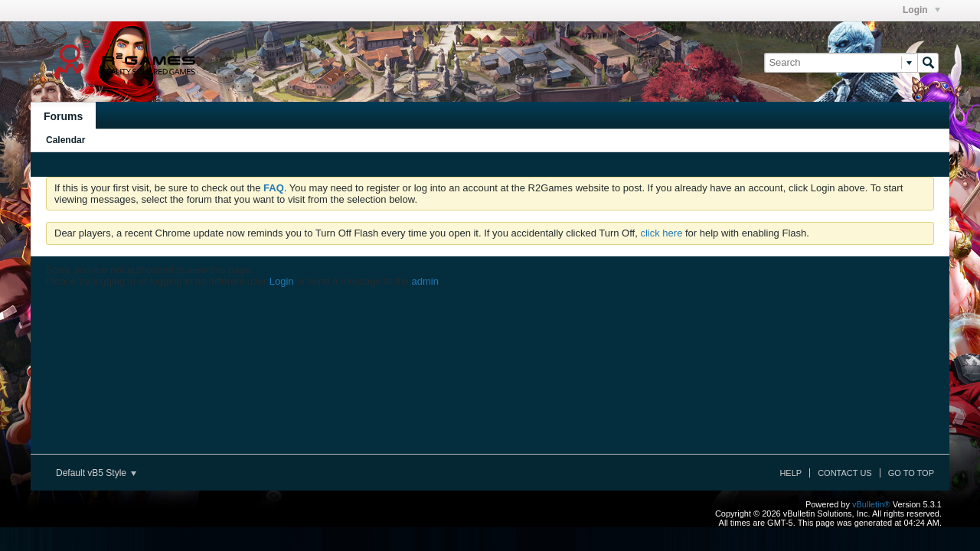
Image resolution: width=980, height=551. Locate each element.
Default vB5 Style (96, 473)
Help (790, 473)
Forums (63, 116)
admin (424, 281)
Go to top (911, 473)
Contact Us (845, 473)
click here (661, 233)
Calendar (65, 140)
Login (921, 10)
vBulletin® (871, 504)
